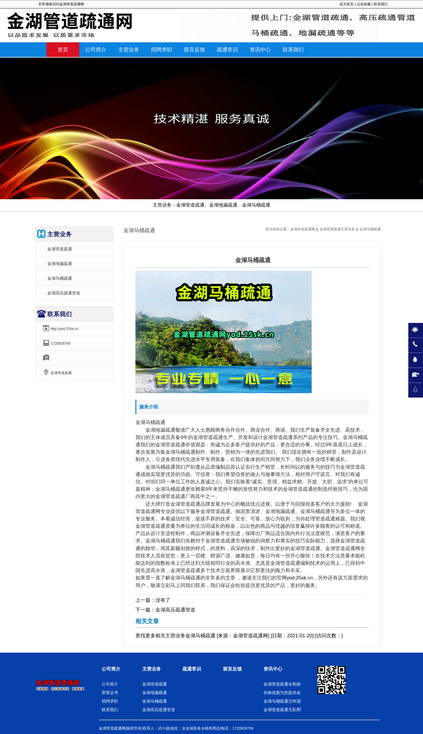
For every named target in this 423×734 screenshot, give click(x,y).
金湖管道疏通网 (302, 229)
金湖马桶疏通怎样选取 (284, 701)
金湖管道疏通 (59, 249)
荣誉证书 (110, 692)
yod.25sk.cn (300, 578)
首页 (63, 50)
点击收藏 (364, 4)
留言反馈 (232, 668)
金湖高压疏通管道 (175, 610)
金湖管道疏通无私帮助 (284, 709)
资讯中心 (272, 668)
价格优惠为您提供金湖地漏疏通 (292, 692)
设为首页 (347, 4)
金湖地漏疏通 (59, 263)
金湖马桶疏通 (59, 278)
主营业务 (175, 636)
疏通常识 (191, 668)
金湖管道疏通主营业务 (337, 229)
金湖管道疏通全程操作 (284, 684)
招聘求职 (110, 701)
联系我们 (381, 4)
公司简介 (111, 668)
